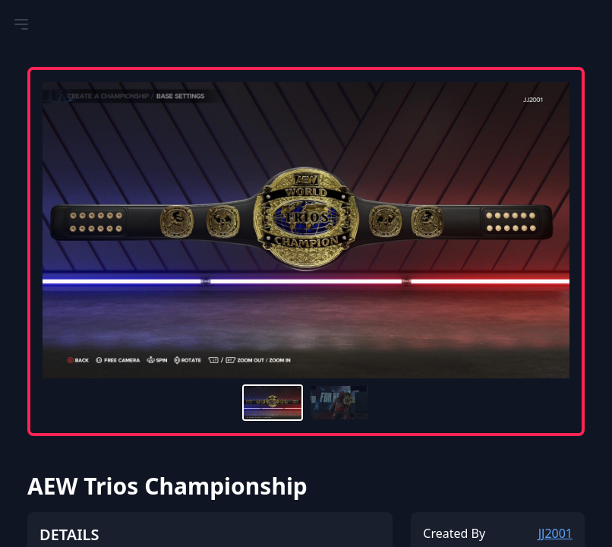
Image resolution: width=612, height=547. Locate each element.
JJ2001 (555, 533)
